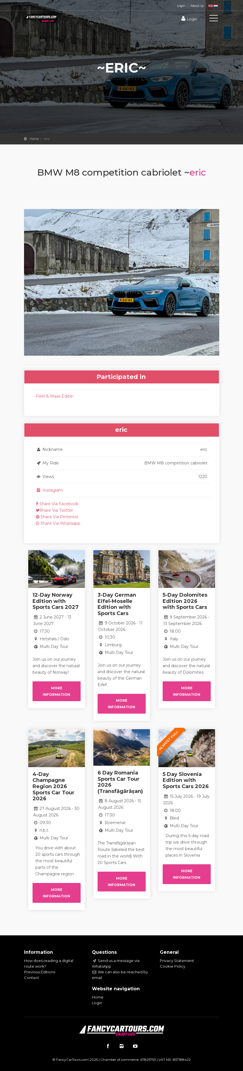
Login (181, 6)
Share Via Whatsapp (58, 523)
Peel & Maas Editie (54, 396)
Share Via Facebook (57, 503)
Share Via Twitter (54, 510)
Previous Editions (39, 972)
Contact (31, 977)
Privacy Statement (177, 960)
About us (197, 6)
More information (56, 691)
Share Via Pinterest (57, 516)
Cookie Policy (172, 966)
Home (34, 139)
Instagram (49, 490)
